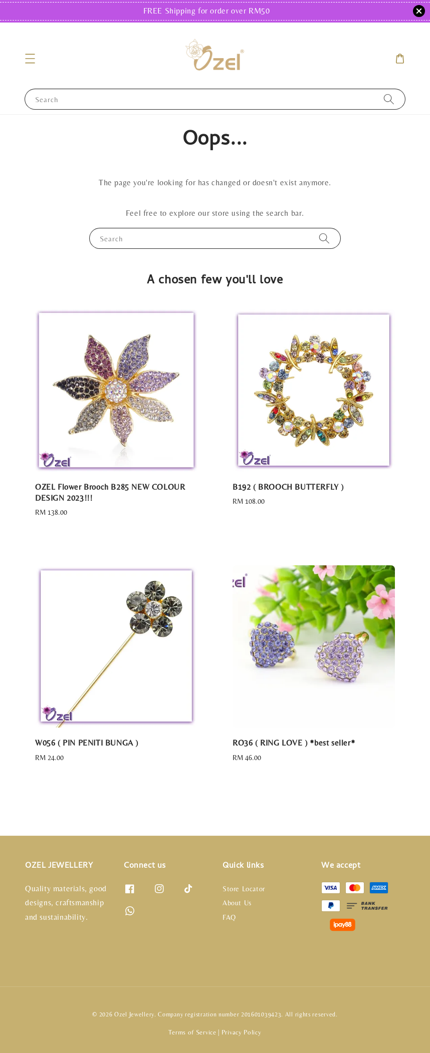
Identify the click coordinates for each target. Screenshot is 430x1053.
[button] (30, 59)
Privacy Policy (242, 1032)
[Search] (389, 99)
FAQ (229, 917)
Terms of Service (192, 1032)
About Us (237, 903)
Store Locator (244, 889)
